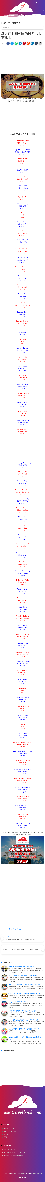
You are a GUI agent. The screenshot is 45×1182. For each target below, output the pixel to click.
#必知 (9, 929)
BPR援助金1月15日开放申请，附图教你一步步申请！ (24, 1029)
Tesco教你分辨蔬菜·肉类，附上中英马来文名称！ (23, 1020)
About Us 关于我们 (10, 1131)
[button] (8, 43)
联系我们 (7, 1134)
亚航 (5, 1137)
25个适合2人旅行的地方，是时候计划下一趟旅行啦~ (24, 985)
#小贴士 (19, 929)
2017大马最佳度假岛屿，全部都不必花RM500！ (23, 976)
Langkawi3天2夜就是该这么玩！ (18, 1002)
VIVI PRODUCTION (38, 1173)
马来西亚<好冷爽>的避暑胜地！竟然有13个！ (22, 967)
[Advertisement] (22, 58)
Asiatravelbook (9, 1150)
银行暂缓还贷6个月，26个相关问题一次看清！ (23, 1011)
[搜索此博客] (22, 27)
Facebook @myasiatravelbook (14, 1152)
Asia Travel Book (19, 1173)
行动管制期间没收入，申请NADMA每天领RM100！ (24, 994)
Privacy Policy (9, 1129)
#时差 (14, 929)
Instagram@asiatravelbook (13, 1155)
